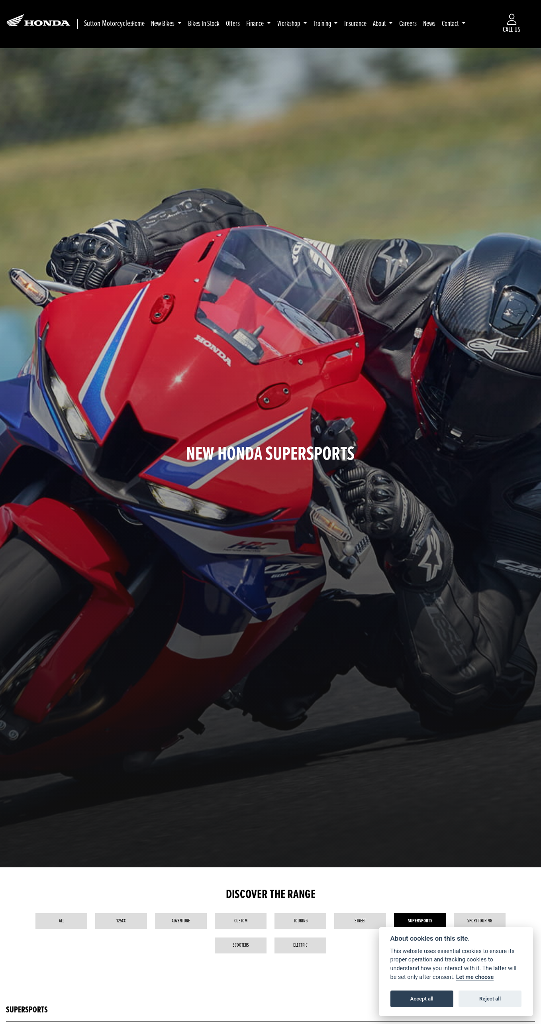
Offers (233, 24)
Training (323, 24)
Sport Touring (479, 921)
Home (138, 24)
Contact (451, 24)
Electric (300, 945)
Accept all (421, 999)
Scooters (241, 945)
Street (360, 921)
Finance (255, 24)
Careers (408, 24)
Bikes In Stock (204, 24)
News (429, 24)
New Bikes (163, 24)
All (61, 921)
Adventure (181, 921)
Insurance (356, 24)
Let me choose (475, 977)
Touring (301, 921)
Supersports (420, 921)
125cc (121, 921)
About (380, 24)
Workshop (289, 24)
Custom (240, 921)
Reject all (490, 999)
